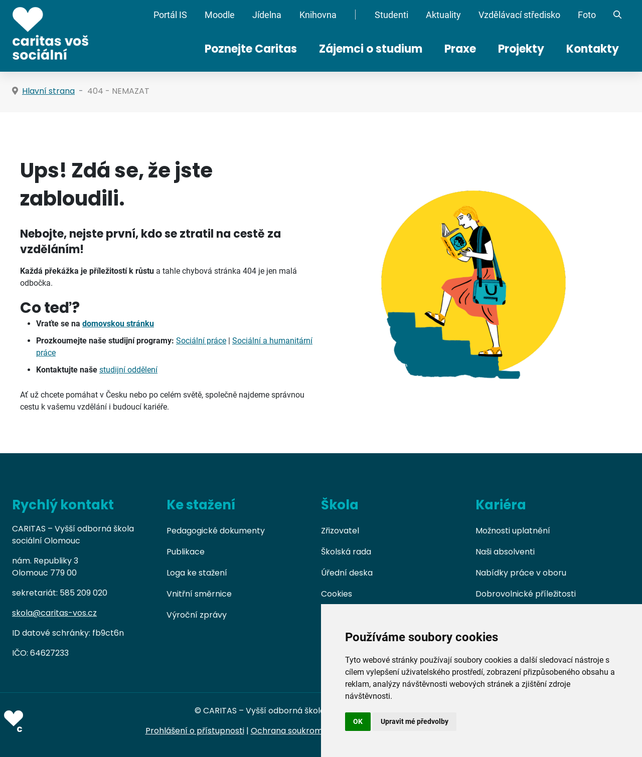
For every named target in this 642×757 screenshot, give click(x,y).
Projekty (521, 49)
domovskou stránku (118, 323)
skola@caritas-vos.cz (54, 613)
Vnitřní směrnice (199, 594)
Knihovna (318, 15)
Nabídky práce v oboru (520, 573)
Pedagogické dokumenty (216, 530)
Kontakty (592, 49)
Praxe (460, 49)
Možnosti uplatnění (512, 530)
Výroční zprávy (197, 615)
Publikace (186, 551)
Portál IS (170, 15)
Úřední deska (347, 573)
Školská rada (346, 551)
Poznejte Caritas (251, 49)
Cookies (336, 594)
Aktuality (443, 15)
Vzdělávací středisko (519, 15)
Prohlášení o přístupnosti (194, 730)
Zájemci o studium (370, 49)
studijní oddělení (128, 369)
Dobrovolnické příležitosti (525, 594)
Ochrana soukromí (288, 730)
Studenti (391, 15)
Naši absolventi (505, 551)
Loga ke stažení (197, 573)
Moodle (220, 15)
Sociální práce (201, 340)
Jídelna (266, 15)
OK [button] (358, 721)
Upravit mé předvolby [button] (414, 721)
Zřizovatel (340, 530)
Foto (587, 15)
